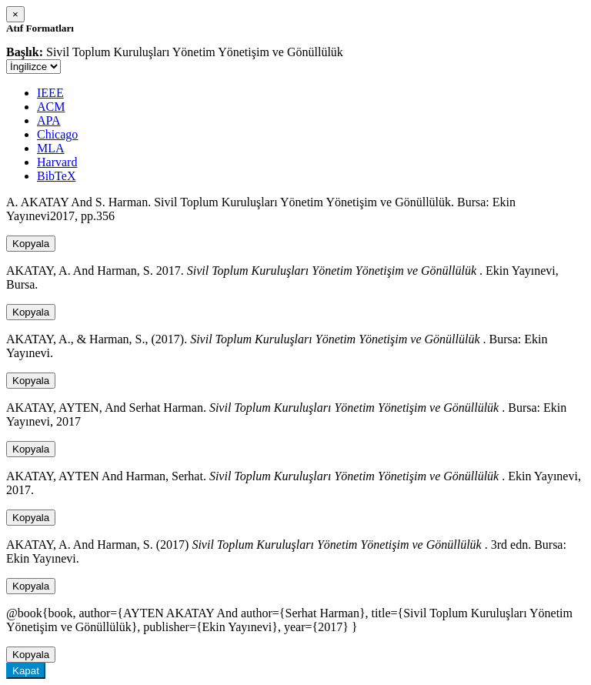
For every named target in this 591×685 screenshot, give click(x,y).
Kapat (25, 671)
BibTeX (56, 175)
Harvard (57, 162)
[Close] (15, 14)
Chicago (57, 134)
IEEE (50, 92)
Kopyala (30, 243)
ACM (51, 106)
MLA (51, 148)
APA (49, 120)
